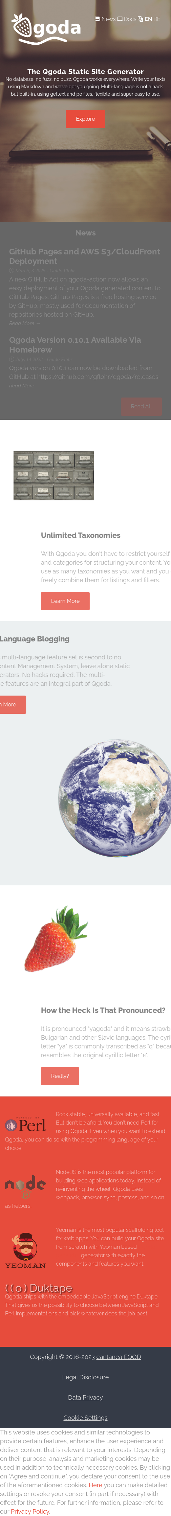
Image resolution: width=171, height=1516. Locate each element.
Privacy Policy (30, 1511)
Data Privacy (85, 1397)
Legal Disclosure (85, 1377)
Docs (126, 19)
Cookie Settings (85, 1417)
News (105, 19)
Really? (96, 1076)
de (157, 19)
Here (96, 1485)
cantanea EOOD (119, 1356)
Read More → (25, 323)
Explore (85, 119)
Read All (141, 406)
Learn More (101, 601)
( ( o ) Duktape (38, 1288)
